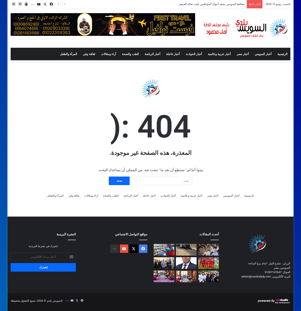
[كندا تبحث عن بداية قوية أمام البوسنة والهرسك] (208, 263)
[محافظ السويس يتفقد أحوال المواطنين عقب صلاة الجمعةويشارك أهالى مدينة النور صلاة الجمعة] (208, 250)
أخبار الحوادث (194, 54)
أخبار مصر (243, 54)
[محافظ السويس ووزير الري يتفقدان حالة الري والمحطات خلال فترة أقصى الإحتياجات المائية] (208, 276)
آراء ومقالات (108, 54)
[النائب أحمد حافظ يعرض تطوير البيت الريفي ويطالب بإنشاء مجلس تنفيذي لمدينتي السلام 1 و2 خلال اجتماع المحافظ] (164, 276)
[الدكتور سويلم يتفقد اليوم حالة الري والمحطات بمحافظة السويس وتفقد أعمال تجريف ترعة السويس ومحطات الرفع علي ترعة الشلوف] (164, 263)
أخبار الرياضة (152, 54)
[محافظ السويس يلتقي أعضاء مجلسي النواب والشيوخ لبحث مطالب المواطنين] (186, 276)
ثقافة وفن (89, 54)
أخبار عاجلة (173, 54)
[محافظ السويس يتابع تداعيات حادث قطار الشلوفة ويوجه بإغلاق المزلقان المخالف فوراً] (186, 250)
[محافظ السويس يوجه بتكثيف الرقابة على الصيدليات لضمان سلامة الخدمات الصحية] (164, 250)
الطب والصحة (130, 54)
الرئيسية (282, 54)
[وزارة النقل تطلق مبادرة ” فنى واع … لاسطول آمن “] (186, 263)
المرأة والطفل (68, 54)
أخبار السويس (263, 54)
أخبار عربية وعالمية (219, 54)
